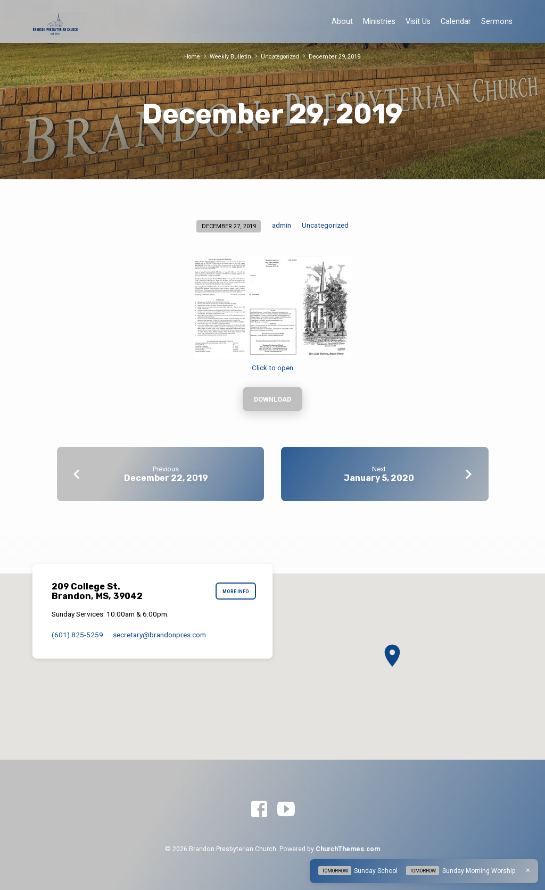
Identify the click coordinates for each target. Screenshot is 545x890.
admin (281, 225)
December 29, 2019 (335, 56)
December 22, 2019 (166, 479)
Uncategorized (280, 56)
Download (273, 400)
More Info (235, 592)
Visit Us (418, 21)
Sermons (497, 21)
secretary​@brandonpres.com (159, 634)
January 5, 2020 (379, 479)
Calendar (456, 21)
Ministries (379, 21)
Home (191, 56)
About (342, 21)
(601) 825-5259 (77, 634)
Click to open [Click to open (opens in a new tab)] (272, 368)
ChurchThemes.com (348, 849)
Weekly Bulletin (230, 56)
